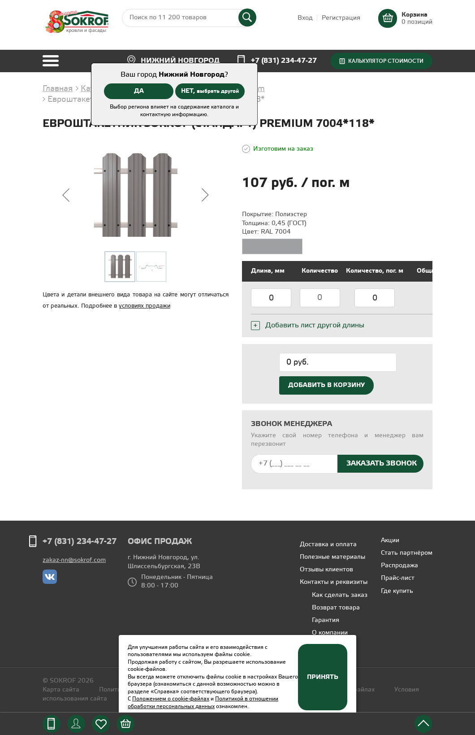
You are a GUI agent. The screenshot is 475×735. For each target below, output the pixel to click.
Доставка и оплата (328, 544)
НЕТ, (210, 91)
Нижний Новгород (180, 61)
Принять (322, 677)
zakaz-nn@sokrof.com (74, 560)
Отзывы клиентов (326, 570)
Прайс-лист (398, 578)
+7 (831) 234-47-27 (284, 61)
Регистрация (341, 18)
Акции (390, 540)
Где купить (397, 591)
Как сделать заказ (339, 595)
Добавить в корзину (326, 385)
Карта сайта (61, 690)
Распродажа (399, 566)
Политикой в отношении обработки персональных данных (203, 703)
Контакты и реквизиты (333, 582)
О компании (330, 633)
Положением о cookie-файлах (170, 699)
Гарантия (325, 620)
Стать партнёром (406, 553)
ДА (139, 91)
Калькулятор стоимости (385, 61)
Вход (305, 18)
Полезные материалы (332, 557)
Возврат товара (336, 608)
